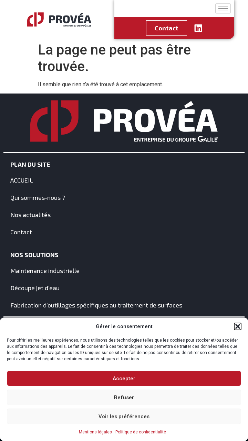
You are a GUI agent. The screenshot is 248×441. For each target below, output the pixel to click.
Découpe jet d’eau (35, 288)
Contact (21, 232)
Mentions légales (95, 432)
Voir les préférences (124, 416)
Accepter (124, 378)
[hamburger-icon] (223, 8)
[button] (237, 326)
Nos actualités (30, 214)
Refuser (124, 397)
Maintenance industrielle (45, 270)
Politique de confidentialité (140, 432)
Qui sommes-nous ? (37, 197)
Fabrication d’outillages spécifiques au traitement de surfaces (96, 305)
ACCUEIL (21, 180)
